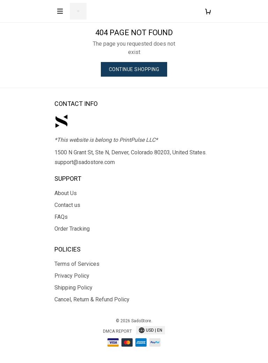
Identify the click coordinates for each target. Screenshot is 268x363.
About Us (65, 193)
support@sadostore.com (84, 162)
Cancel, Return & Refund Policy (91, 299)
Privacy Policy (71, 275)
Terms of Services (76, 264)
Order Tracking (72, 228)
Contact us (67, 205)
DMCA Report (117, 331)
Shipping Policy (73, 287)
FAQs (61, 217)
